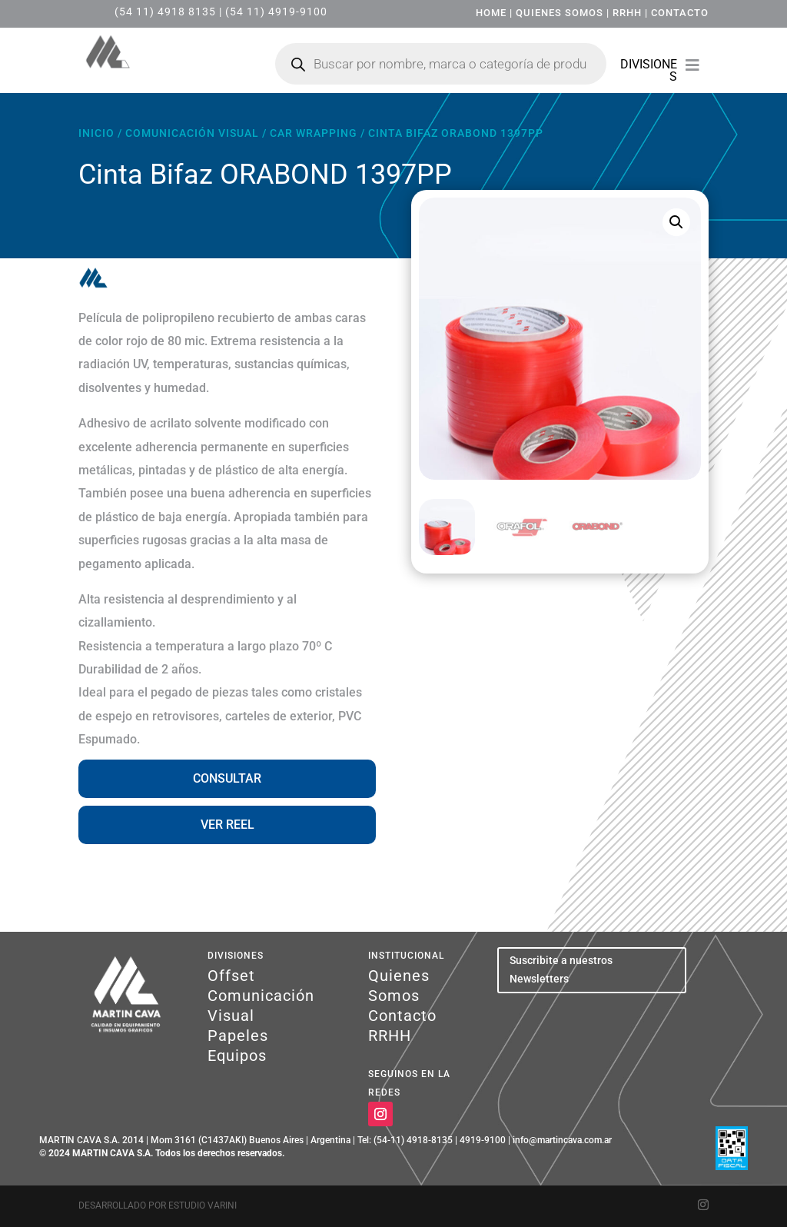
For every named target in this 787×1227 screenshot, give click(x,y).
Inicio (96, 133)
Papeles (238, 1035)
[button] (676, 222)
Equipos (237, 1055)
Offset (231, 975)
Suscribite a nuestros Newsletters (561, 969)
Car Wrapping (313, 133)
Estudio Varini (202, 1205)
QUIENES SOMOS (559, 12)
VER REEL (227, 824)
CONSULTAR (227, 778)
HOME (491, 12)
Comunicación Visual (192, 133)
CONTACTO (680, 12)
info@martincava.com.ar (562, 1140)
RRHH (627, 12)
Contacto (402, 1015)
